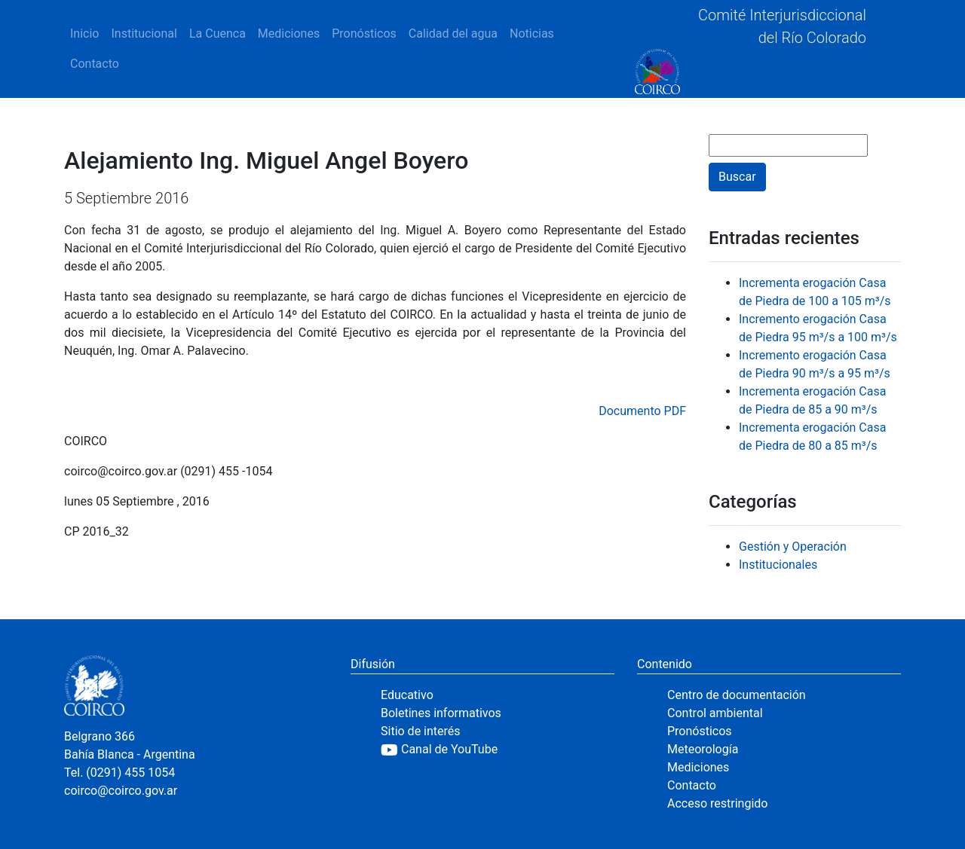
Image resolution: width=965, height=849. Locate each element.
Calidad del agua (453, 33)
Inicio (84, 33)
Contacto (94, 63)
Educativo (407, 695)
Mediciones (289, 33)
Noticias (532, 33)
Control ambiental (715, 713)
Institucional (143, 33)
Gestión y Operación (793, 546)
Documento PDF (642, 411)
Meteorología (702, 749)
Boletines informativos (441, 713)
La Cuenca (217, 33)
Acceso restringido (717, 803)
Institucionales (778, 564)
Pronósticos (364, 33)
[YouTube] (497, 750)
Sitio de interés (421, 731)
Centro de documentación (736, 695)
